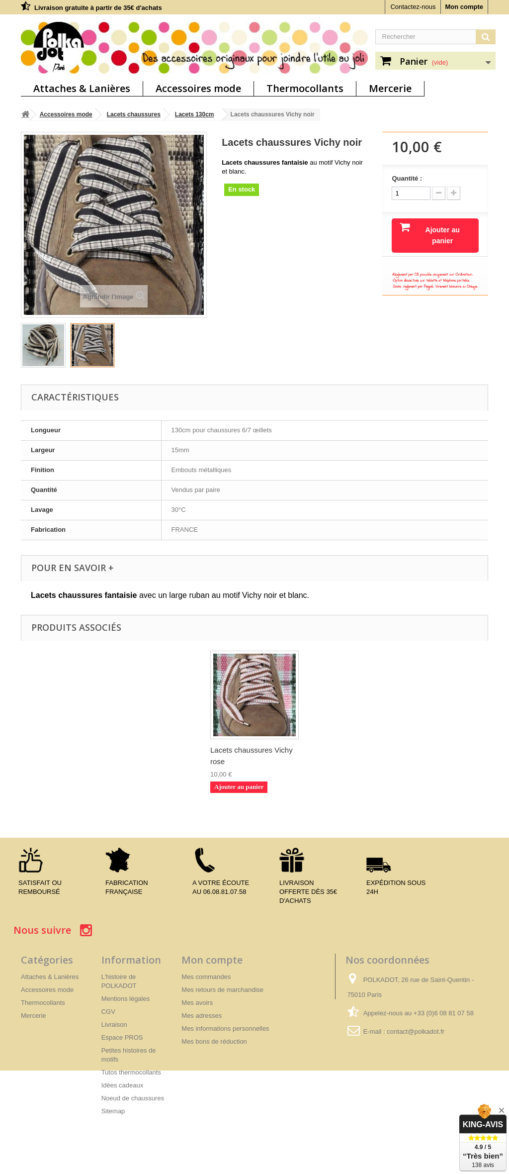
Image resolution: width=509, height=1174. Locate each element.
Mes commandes (206, 976)
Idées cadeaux (122, 1085)
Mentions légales (125, 998)
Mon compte (464, 6)
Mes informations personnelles (225, 1028)
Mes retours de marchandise (222, 989)
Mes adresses (201, 1015)
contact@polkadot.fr (415, 1031)
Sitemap (113, 1111)
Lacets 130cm (194, 114)
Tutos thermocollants (131, 1072)
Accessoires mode (198, 88)
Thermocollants (304, 88)
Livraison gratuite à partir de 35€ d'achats (98, 7)
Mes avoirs (197, 1002)
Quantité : (407, 178)
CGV (108, 1011)
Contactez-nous (412, 6)
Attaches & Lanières (81, 88)
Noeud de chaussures (132, 1098)
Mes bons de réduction (214, 1041)
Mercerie (390, 88)
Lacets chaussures (134, 114)
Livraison (114, 1024)
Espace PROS (122, 1037)
